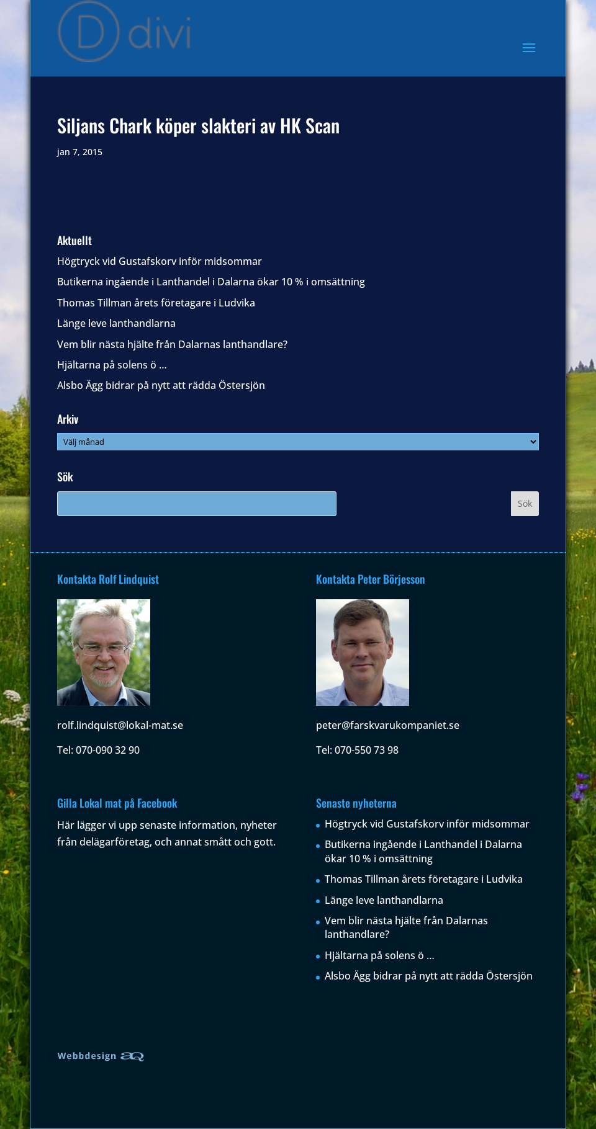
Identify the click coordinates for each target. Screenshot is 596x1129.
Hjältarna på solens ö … (112, 365)
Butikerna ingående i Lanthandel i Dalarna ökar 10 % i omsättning (211, 281)
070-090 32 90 (108, 750)
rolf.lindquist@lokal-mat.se (120, 725)
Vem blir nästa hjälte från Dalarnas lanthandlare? (172, 344)
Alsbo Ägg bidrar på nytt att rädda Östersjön (161, 385)
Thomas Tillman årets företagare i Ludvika (156, 303)
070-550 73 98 (367, 750)
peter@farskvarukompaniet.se (387, 725)
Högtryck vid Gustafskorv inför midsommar (159, 261)
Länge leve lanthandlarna (116, 323)
